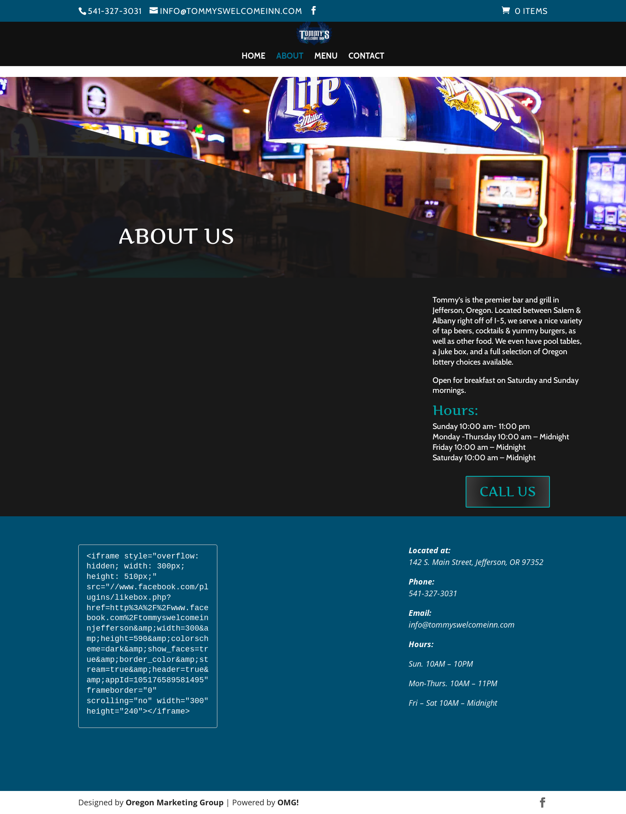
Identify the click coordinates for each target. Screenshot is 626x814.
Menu (326, 57)
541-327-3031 (115, 11)
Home (254, 57)
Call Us (507, 491)
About (289, 57)
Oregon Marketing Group (174, 802)
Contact (367, 57)
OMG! (288, 802)
